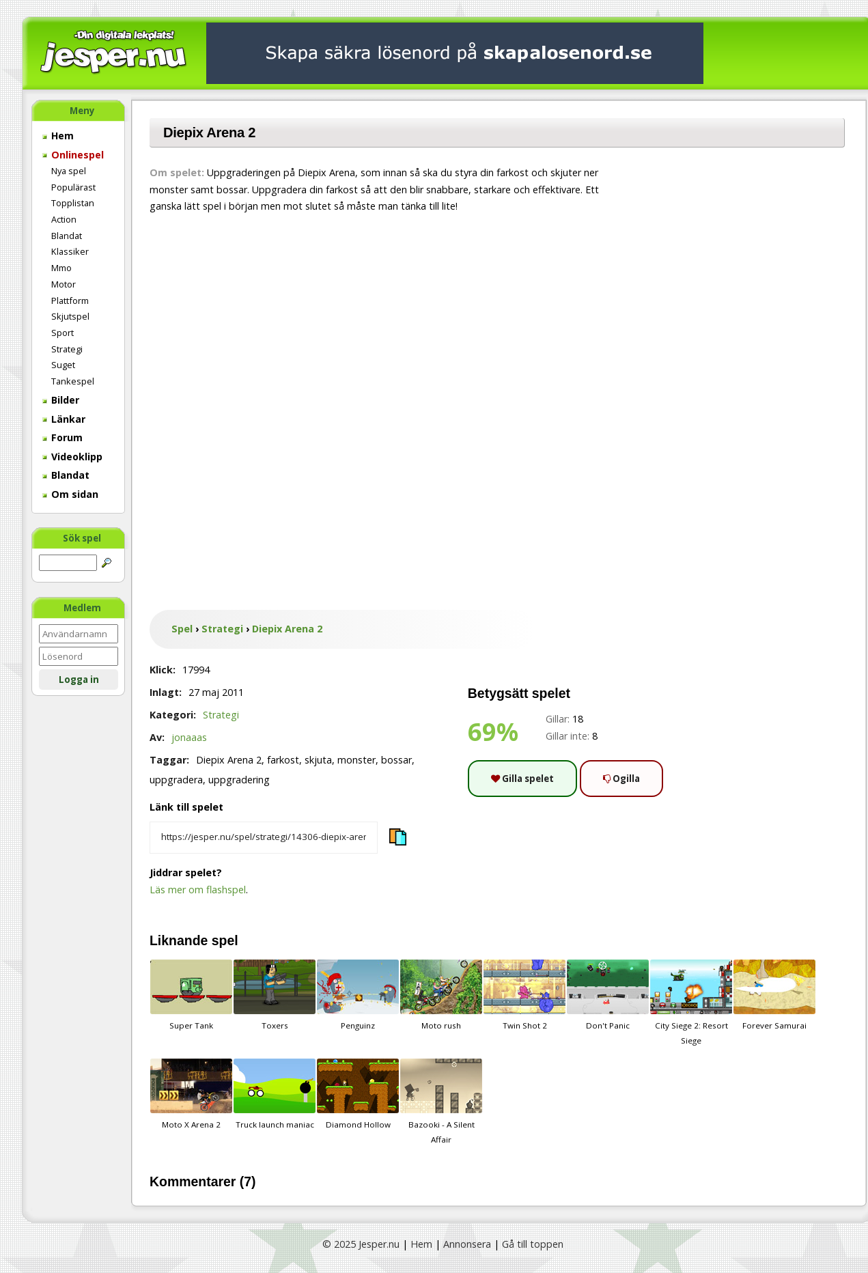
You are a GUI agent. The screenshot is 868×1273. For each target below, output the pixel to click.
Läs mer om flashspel (198, 889)
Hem (58, 135)
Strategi (67, 349)
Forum (62, 437)
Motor (63, 284)
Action (63, 219)
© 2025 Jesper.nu (361, 1243)
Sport (62, 332)
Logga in (79, 679)
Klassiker (70, 251)
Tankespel (72, 381)
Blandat (66, 235)
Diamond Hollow (358, 1094)
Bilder (60, 399)
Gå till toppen (532, 1243)
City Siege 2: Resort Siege (691, 1003)
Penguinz (358, 995)
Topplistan (72, 203)
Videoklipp (72, 456)
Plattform (70, 300)
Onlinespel (73, 154)
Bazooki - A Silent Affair (441, 1102)
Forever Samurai (774, 995)
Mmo (61, 268)
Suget (63, 365)
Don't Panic (608, 995)
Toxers (275, 995)
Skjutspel (70, 316)
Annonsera (467, 1243)
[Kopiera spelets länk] (264, 838)
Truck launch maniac (275, 1094)
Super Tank (191, 995)
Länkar (63, 418)
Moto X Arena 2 (191, 1094)
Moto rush (441, 995)
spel (225, 940)
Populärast (73, 187)
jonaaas (189, 737)
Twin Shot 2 (524, 995)
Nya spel (68, 171)
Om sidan (70, 494)
